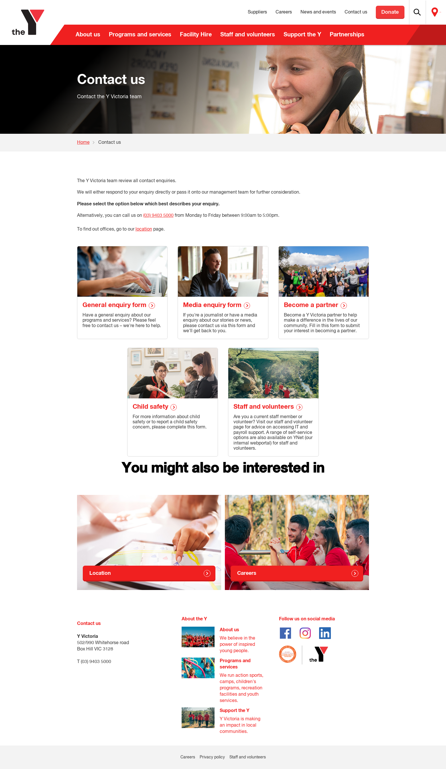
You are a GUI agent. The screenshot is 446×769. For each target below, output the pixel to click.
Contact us (342, 12)
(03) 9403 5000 (158, 215)
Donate (377, 12)
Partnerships (347, 35)
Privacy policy (212, 757)
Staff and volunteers (247, 35)
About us (88, 35)
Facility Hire (196, 35)
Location (100, 573)
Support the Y (302, 35)
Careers (270, 12)
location (143, 229)
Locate (433, 12)
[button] (409, 12)
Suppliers (244, 12)
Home (83, 142)
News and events (305, 12)
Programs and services (140, 35)
